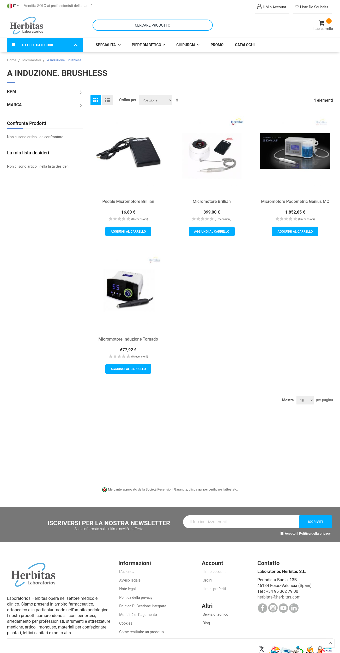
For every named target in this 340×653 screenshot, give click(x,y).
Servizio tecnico (215, 614)
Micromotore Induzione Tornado (128, 338)
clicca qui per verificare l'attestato (213, 489)
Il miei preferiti (214, 589)
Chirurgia (185, 45)
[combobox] (153, 25)
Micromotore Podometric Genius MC (295, 201)
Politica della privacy (315, 533)
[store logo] (26, 25)
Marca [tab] (14, 104)
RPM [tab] (11, 91)
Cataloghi (244, 45)
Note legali (127, 589)
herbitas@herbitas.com (279, 597)
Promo (217, 45)
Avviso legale (129, 580)
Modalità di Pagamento (137, 615)
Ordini (207, 580)
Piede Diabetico (146, 45)
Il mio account (214, 572)
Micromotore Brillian (212, 201)
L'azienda (126, 572)
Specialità (106, 45)
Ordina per (127, 100)
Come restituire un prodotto (141, 632)
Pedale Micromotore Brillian (128, 201)
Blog (206, 623)
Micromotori (32, 60)
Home (12, 60)
